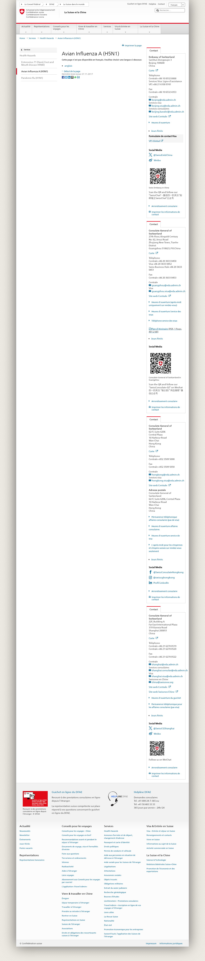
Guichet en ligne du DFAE (67, 792)
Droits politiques (111, 846)
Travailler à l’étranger (71, 907)
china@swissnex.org (162, 682)
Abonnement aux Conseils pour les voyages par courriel (81, 880)
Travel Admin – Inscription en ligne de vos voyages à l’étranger (122, 906)
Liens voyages (68, 875)
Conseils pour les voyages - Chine (76, 831)
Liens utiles (109, 912)
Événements (25, 839)
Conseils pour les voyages (63, 29)
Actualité (26, 29)
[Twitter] (66, 77)
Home (22, 38)
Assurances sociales (112, 875)
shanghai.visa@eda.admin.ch (167, 676)
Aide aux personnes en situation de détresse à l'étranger (119, 856)
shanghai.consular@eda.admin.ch (170, 670)
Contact (152, 50)
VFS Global (156, 141)
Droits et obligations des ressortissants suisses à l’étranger (79, 934)
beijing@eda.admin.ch (164, 99)
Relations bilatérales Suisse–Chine (161, 864)
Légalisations (110, 866)
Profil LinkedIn (161, 582)
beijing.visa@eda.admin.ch (166, 105)
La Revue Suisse (111, 916)
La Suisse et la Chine (149, 29)
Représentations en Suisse (73, 920)
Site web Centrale (160, 116)
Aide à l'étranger (69, 871)
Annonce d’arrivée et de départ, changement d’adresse (118, 836)
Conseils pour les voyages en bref (76, 835)
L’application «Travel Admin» (74, 886)
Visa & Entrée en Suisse (125, 29)
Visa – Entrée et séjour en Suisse (161, 831)
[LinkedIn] (69, 77)
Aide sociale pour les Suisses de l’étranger (122, 862)
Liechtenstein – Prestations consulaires (121, 901)
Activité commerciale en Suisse (160, 848)
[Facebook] (63, 77)
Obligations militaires (113, 884)
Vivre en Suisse (153, 839)
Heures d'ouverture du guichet (166, 698)
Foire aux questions (70, 854)
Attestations (109, 871)
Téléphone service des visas (164, 321)
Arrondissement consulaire (164, 206)
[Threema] (72, 77)
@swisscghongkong (164, 577)
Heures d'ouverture (160, 122)
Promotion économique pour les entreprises (123, 929)
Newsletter (25, 835)
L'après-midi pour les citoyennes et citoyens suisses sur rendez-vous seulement (165, 548)
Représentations (41, 29)
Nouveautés (25, 831)
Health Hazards (47, 38)
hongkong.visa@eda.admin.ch (168, 480)
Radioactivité (68, 866)
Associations (67, 928)
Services (107, 29)
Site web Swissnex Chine (163, 691)
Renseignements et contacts (159, 835)
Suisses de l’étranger (71, 924)
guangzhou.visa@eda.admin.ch (168, 291)
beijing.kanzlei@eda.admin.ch (168, 111)
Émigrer (65, 898)
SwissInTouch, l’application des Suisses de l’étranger (122, 935)
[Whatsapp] (75, 77)
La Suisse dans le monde (74, 4)
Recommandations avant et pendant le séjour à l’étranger (79, 840)
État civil (108, 925)
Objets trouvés (110, 879)
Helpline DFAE (142, 792)
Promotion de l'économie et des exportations (161, 870)
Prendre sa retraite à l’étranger (76, 911)
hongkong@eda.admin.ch (166, 474)
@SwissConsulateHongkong (168, 572)
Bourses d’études (111, 897)
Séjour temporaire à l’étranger (75, 903)
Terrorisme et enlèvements (74, 858)
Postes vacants (26, 848)
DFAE (51, 4)
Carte (153, 70)
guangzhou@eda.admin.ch (166, 285)
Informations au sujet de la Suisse (161, 844)
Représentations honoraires (32, 860)
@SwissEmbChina (162, 155)
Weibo (157, 160)
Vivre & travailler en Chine (89, 29)
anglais (68, 65)
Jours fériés (157, 130)
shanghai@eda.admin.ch (165, 664)
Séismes (65, 862)
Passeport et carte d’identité (117, 842)
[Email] (78, 77)
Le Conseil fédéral (32, 4)
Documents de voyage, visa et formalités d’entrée (80, 847)
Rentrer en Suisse (69, 916)
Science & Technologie (156, 860)
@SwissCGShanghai (163, 728)
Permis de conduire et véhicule (117, 851)
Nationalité (109, 921)
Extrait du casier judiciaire (115, 888)
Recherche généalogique (115, 892)
